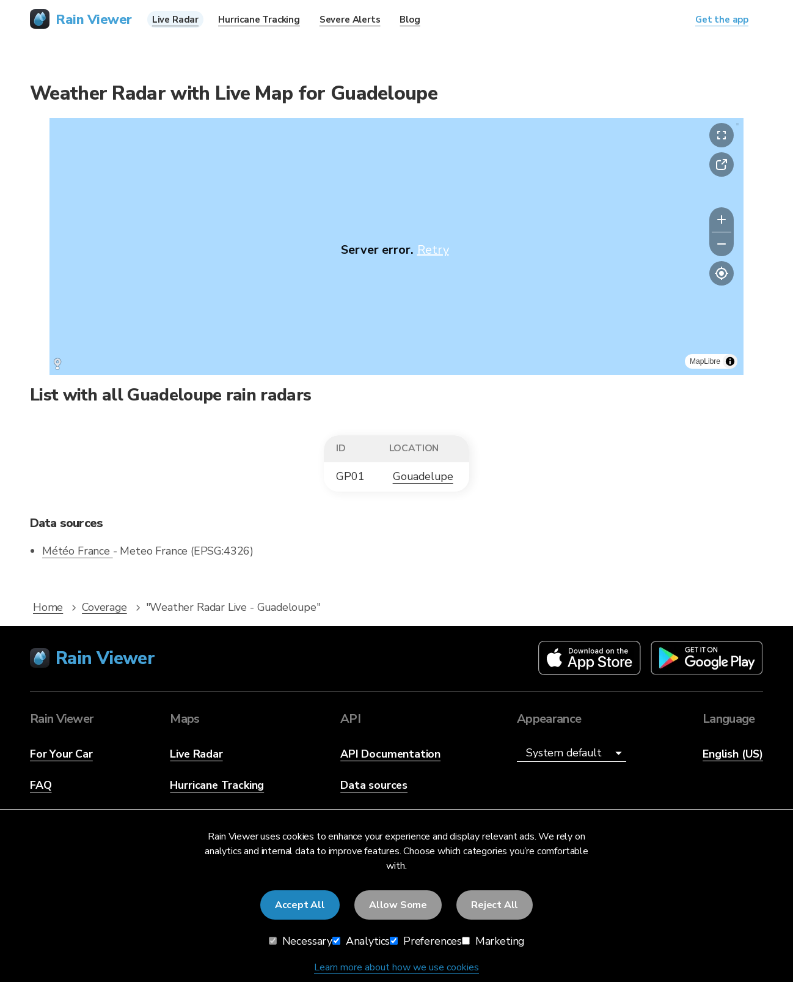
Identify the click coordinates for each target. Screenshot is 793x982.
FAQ (40, 785)
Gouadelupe (423, 476)
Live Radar (196, 754)
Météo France (77, 551)
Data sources (373, 785)
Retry (433, 250)
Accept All (300, 905)
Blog (410, 19)
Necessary (300, 941)
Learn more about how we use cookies (396, 967)
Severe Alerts (350, 19)
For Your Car (61, 754)
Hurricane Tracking (217, 785)
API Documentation (390, 754)
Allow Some (398, 905)
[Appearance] (571, 753)
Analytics (361, 941)
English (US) (733, 754)
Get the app (721, 19)
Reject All (494, 905)
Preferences (426, 941)
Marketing (493, 941)
